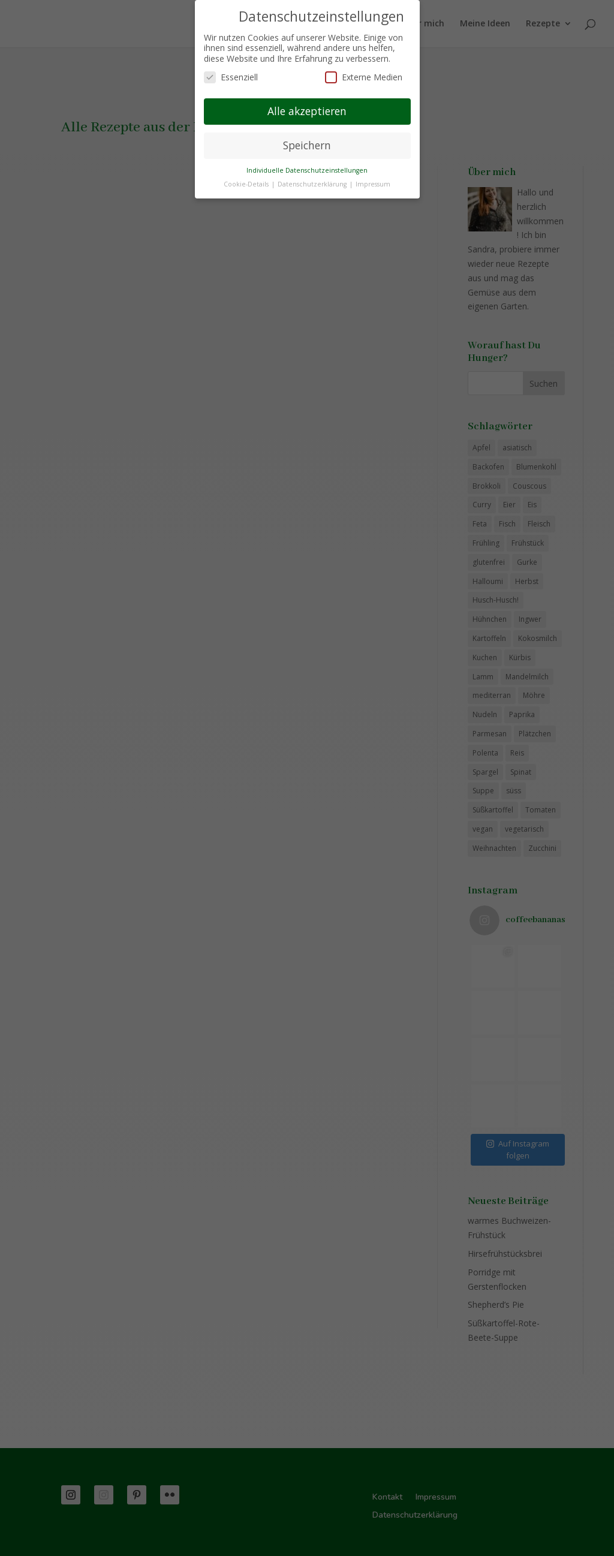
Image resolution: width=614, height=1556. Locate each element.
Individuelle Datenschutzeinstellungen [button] (307, 170)
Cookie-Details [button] (247, 184)
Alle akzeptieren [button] (307, 111)
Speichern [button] (307, 145)
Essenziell (231, 77)
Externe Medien (363, 77)
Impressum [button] (373, 184)
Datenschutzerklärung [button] (313, 184)
